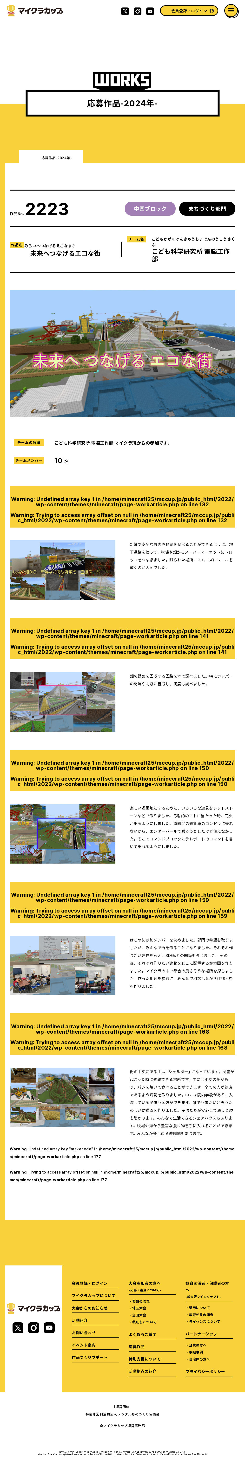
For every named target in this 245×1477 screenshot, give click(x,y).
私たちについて (144, 1321)
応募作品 (137, 1346)
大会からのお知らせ (89, 1308)
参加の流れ (141, 1301)
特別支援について (144, 1359)
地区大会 (139, 1307)
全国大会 (139, 1314)
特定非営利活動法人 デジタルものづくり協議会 (123, 1414)
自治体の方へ (199, 1359)
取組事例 (196, 1352)
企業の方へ (197, 1345)
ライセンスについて (204, 1321)
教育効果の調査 (201, 1314)
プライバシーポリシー (205, 1371)
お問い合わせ (84, 1332)
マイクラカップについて (93, 1295)
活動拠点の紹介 (142, 1371)
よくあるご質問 (142, 1334)
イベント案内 (84, 1345)
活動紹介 (80, 1320)
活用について (199, 1307)
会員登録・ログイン (189, 11)
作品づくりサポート (89, 1357)
